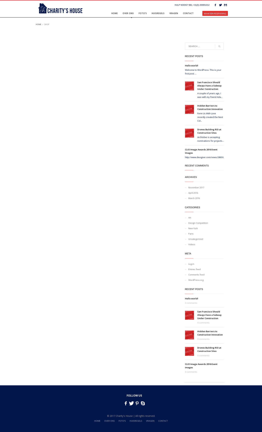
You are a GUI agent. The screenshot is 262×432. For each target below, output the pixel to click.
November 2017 (196, 187)
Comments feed (196, 274)
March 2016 (194, 198)
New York (193, 228)
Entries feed (194, 269)
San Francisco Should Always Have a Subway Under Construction (209, 85)
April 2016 (193, 192)
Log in (191, 263)
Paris (190, 233)
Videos (191, 244)
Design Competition (198, 222)
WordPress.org (196, 279)
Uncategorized (195, 239)
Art (189, 217)
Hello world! (191, 65)
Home (38, 24)
